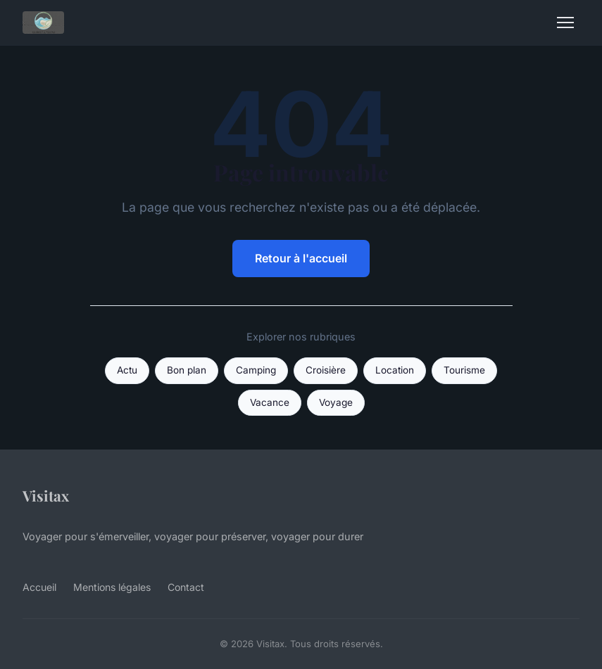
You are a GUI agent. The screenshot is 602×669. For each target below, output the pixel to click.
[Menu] (565, 22)
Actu (127, 370)
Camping (256, 370)
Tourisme (464, 370)
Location (394, 370)
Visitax (46, 495)
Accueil (39, 587)
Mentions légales (112, 587)
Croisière (326, 370)
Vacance (269, 402)
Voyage (336, 402)
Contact (186, 587)
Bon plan (186, 370)
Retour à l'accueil (301, 258)
